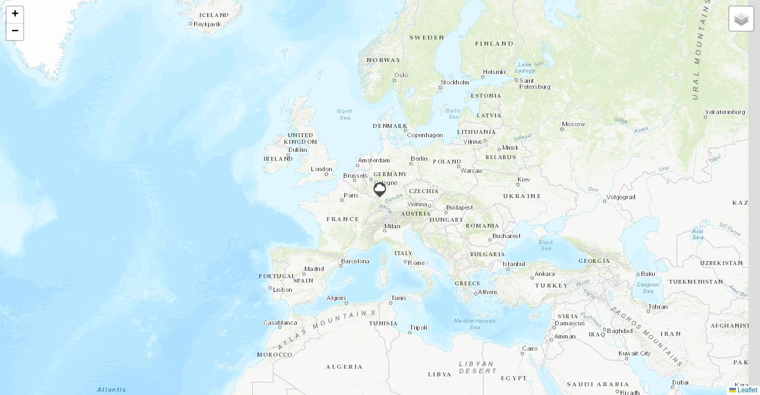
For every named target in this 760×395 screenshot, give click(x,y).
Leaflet (743, 390)
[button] (379, 190)
